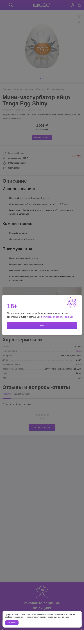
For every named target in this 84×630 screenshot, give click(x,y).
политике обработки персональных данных (48, 617)
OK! (42, 325)
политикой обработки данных (57, 316)
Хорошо (12, 622)
